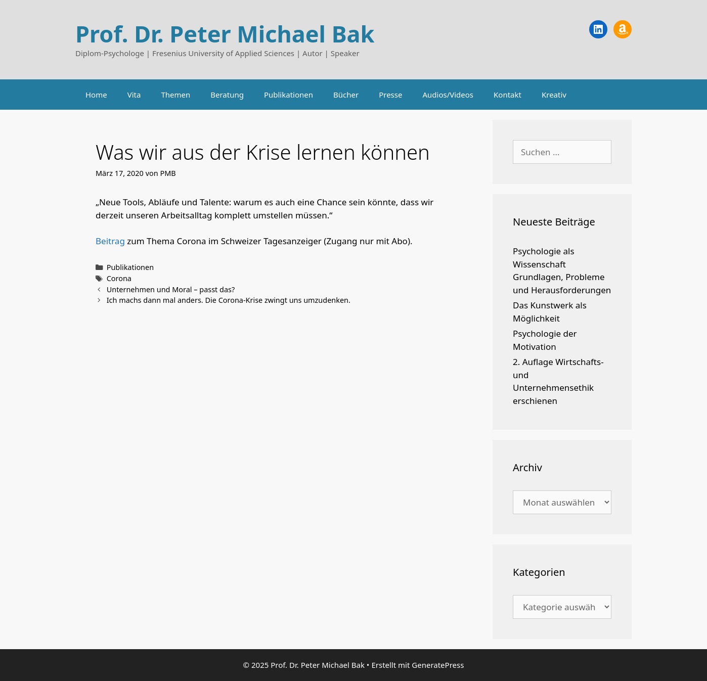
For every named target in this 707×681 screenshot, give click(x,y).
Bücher (346, 94)
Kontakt (507, 94)
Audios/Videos (447, 94)
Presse (390, 94)
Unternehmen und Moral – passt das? (171, 289)
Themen (175, 94)
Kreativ (554, 94)
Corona (119, 278)
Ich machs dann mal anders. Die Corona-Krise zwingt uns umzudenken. (228, 300)
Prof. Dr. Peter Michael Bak (224, 33)
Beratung (227, 94)
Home (96, 94)
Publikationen (288, 94)
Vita (134, 94)
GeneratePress (438, 665)
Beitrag (110, 241)
